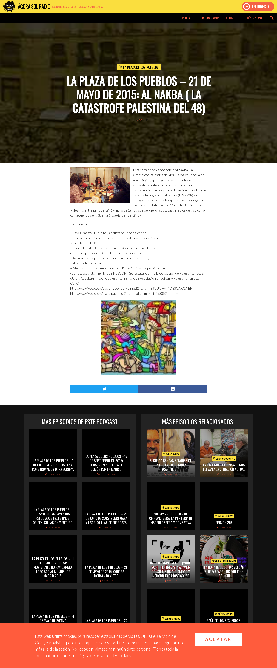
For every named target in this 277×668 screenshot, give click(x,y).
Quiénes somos (254, 18)
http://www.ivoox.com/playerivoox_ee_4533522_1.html (109, 288)
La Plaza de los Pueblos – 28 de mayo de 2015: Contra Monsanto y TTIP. (106, 571)
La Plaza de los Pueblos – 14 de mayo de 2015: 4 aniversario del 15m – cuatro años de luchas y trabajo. (53, 622)
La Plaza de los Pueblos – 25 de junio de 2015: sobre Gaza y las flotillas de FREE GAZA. (106, 518)
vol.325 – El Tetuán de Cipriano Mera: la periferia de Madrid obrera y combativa (171, 518)
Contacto (232, 18)
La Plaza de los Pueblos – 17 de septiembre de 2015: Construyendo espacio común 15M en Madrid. (106, 462)
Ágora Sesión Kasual (224, 561)
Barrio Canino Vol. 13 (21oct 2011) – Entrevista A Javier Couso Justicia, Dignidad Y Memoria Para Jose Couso (171, 569)
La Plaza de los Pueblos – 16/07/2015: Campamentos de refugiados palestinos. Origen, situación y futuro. (53, 516)
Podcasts (188, 18)
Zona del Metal (171, 618)
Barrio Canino (170, 507)
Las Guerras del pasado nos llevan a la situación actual (224, 467)
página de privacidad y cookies (104, 655)
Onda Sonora (171, 454)
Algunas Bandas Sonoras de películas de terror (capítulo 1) (171, 465)
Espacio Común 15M (224, 458)
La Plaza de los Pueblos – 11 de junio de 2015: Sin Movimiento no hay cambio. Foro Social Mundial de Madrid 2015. (53, 567)
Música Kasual (224, 614)
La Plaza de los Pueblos (141, 67)
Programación (210, 18)
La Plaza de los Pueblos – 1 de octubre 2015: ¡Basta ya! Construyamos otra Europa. (53, 465)
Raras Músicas (224, 516)
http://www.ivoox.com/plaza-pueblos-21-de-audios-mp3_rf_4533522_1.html (124, 293)
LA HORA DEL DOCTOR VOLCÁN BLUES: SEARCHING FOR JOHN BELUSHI (224, 571)
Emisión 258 (224, 522)
